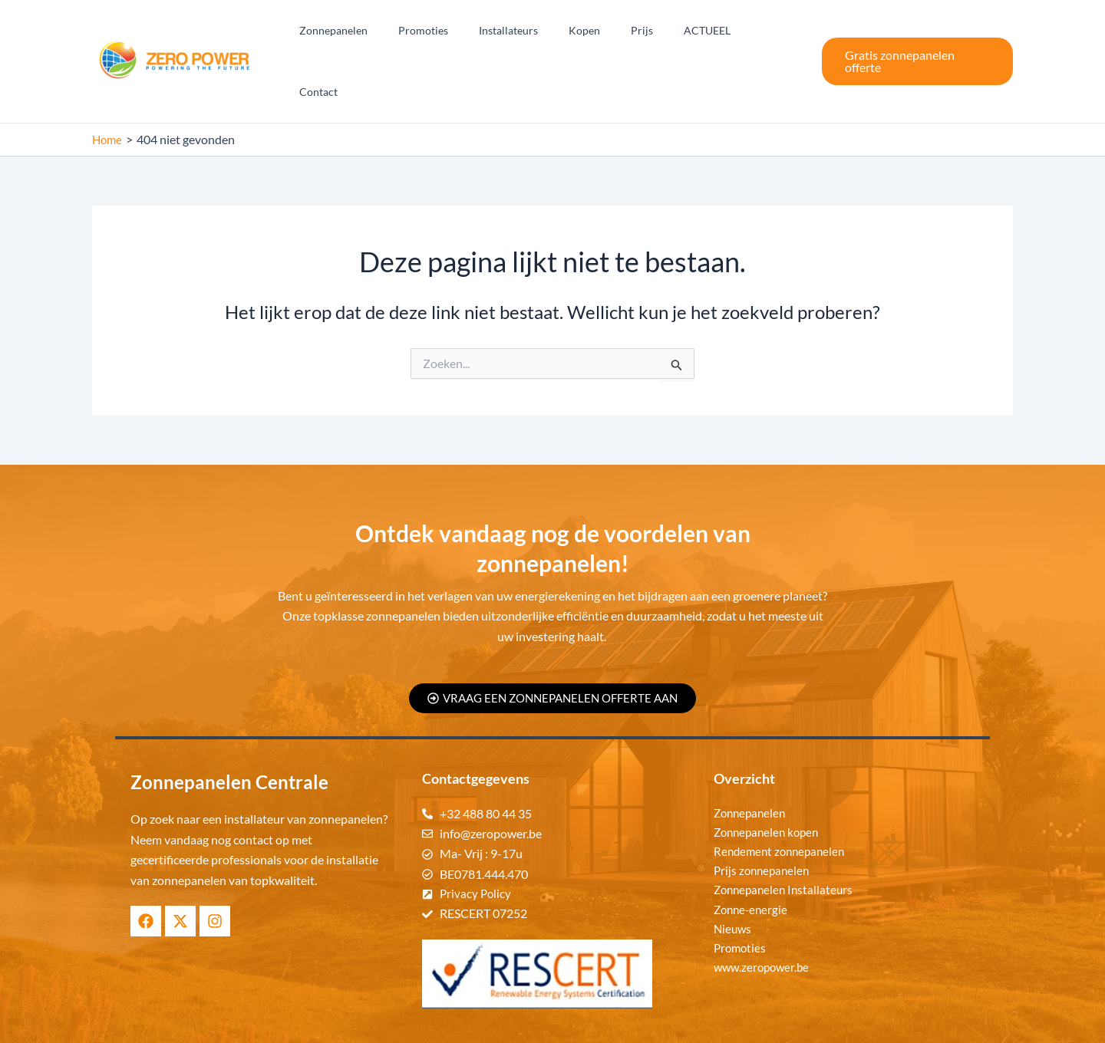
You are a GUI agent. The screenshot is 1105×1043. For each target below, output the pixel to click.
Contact (773, 32)
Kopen (605, 32)
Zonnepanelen (382, 32)
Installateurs (538, 32)
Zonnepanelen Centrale (612, 1020)
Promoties (462, 32)
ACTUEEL (709, 32)
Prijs (653, 32)
